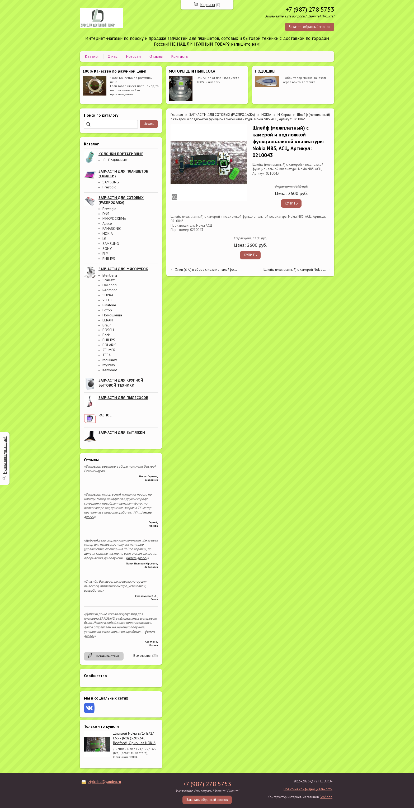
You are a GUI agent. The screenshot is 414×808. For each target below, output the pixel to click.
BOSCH (108, 329)
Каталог (92, 56)
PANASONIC (111, 228)
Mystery (108, 365)
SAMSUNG (110, 182)
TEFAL (107, 355)
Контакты (179, 56)
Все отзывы (142, 655)
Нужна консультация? (4, 455)
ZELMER (108, 350)
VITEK (107, 300)
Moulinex (109, 360)
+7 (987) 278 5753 (310, 9)
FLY (105, 253)
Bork (106, 334)
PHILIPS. (109, 340)
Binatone (109, 305)
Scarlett (108, 280)
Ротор (107, 310)
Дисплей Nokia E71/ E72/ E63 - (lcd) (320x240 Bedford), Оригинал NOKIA (134, 738)
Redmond (109, 290)
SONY (107, 248)
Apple (107, 223)
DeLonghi (109, 285)
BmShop (326, 797)
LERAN (107, 320)
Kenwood (109, 370)
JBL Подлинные (114, 160)
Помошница (112, 315)
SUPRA (107, 295)
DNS (105, 213)
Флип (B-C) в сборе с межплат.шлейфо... (206, 269)
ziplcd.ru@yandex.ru (104, 781)
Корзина (207, 4)
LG (104, 238)
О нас (112, 56)
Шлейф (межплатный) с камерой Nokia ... (295, 269)
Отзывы (156, 56)
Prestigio (109, 187)
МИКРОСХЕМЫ (114, 218)
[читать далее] (136, 558)
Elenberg (109, 275)
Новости (133, 56)
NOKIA (107, 233)
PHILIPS (108, 258)
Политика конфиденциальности (308, 789)
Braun (106, 325)
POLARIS (109, 345)
